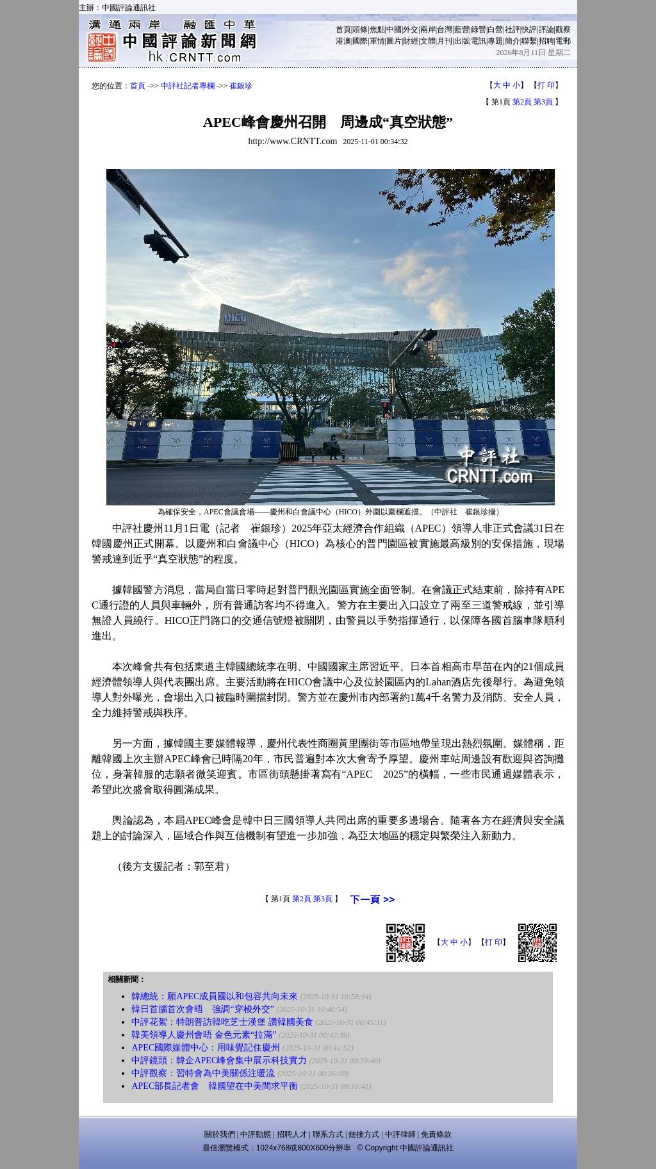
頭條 (360, 29)
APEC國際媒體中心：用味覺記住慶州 (205, 1047)
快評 (529, 29)
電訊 (478, 41)
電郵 (563, 41)
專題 (495, 41)
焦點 (377, 29)
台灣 (444, 29)
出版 (462, 41)
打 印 (546, 85)
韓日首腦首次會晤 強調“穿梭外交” (202, 1009)
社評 (512, 29)
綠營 (478, 29)
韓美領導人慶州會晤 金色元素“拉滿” (203, 1035)
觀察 (563, 29)
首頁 (343, 29)
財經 (410, 41)
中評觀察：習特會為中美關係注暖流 (203, 1073)
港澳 (343, 41)
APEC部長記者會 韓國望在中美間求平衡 (214, 1086)
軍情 (377, 41)
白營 (495, 29)
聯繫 (529, 41)
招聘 (546, 41)
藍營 (462, 29)
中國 (394, 29)
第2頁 (522, 101)
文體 (428, 41)
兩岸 (428, 29)
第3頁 (543, 101)
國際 (360, 41)
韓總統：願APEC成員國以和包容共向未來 (214, 996)
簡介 (512, 41)
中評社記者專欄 (188, 85)
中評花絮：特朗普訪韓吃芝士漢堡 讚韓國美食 (222, 1022)
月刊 (444, 41)
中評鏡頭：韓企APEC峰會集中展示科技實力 (219, 1060)
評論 (546, 29)
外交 (410, 29)
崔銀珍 (240, 85)
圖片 (394, 41)
